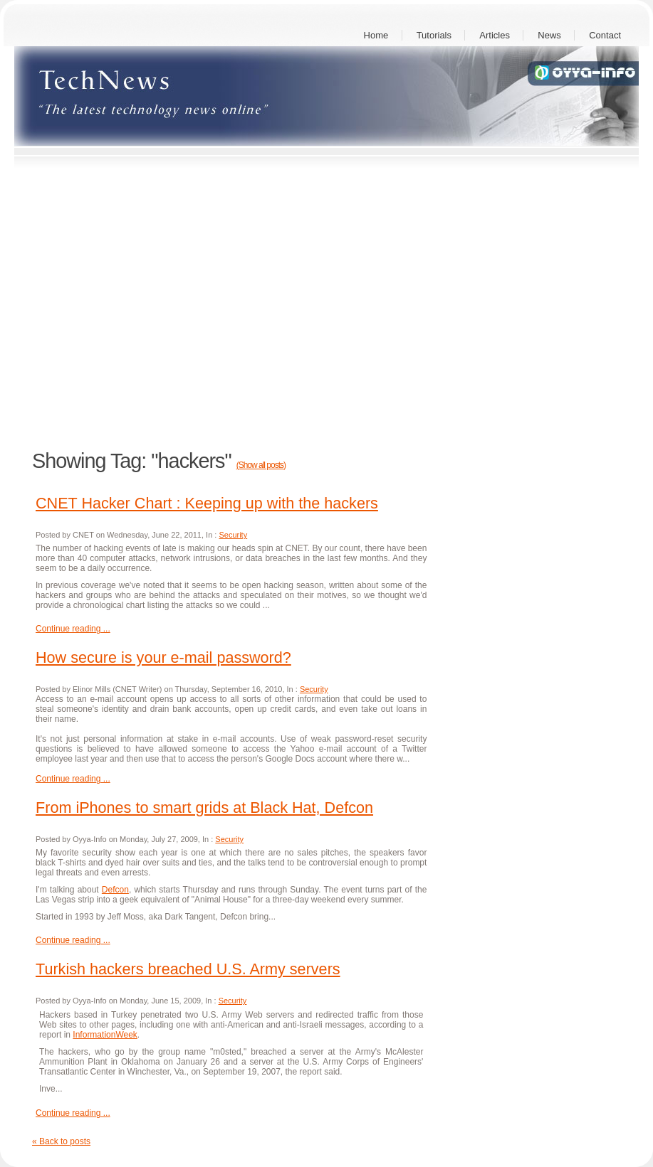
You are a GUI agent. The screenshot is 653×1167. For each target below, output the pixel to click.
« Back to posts (61, 1141)
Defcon (115, 890)
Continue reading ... (73, 629)
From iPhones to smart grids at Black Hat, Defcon (204, 807)
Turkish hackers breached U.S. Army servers (188, 969)
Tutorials (434, 35)
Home (376, 35)
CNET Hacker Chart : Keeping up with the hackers (207, 503)
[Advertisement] (133, 304)
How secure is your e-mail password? (163, 657)
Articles (494, 35)
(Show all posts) (261, 465)
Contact (605, 35)
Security (233, 535)
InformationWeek (105, 1035)
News (549, 35)
